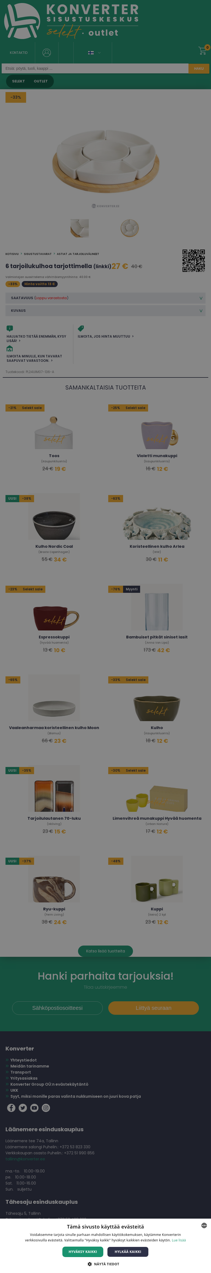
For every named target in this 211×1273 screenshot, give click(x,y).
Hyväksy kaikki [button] (83, 1251)
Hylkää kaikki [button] (128, 1251)
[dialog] (105, 636)
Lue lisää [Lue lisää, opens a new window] (179, 1240)
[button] (105, 1263)
